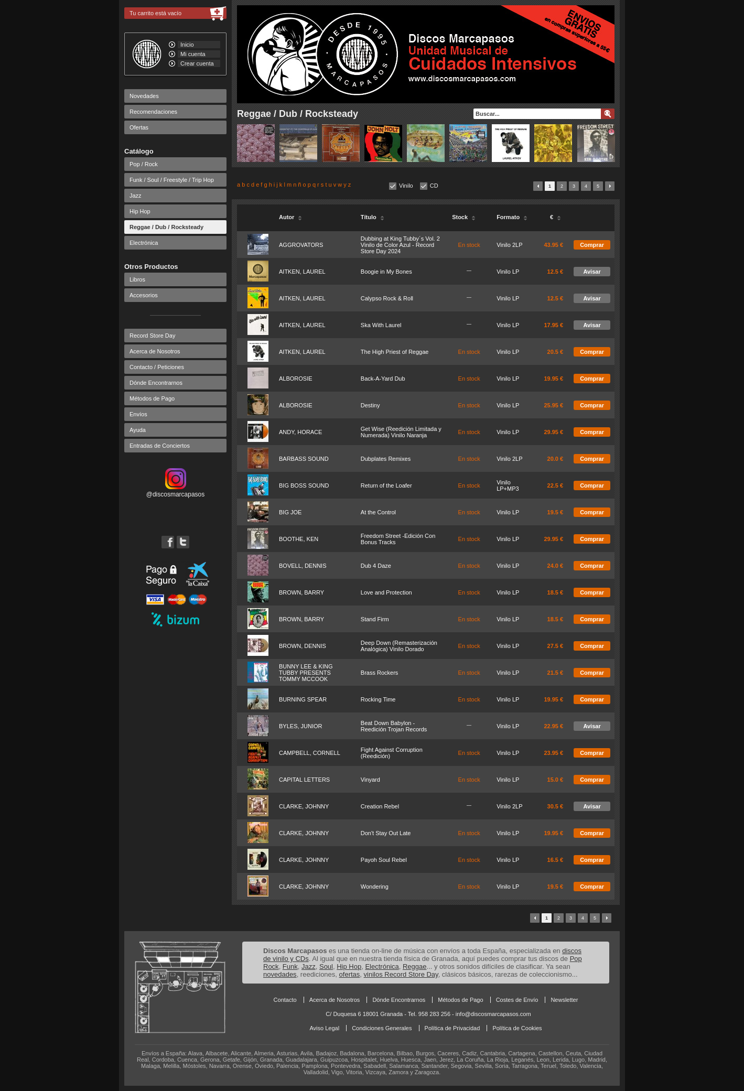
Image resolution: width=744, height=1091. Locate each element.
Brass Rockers (379, 672)
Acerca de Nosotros (155, 351)
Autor (290, 217)
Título (372, 217)
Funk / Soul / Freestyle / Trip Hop (172, 180)
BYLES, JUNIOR (300, 726)
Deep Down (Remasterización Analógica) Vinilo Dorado (399, 646)
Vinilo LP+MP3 (508, 485)
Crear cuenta (197, 63)
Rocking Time (378, 699)
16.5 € (555, 860)
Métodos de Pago (152, 398)
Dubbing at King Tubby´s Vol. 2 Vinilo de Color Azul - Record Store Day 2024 (400, 244)
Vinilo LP (508, 271)
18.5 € (555, 592)
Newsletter (564, 1000)
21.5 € (555, 672)
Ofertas (139, 127)
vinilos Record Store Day (401, 974)
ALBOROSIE (295, 378)
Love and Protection (386, 592)
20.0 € (555, 459)
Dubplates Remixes (386, 459)
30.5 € (555, 806)
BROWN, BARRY (301, 592)
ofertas (349, 974)
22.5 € (555, 485)
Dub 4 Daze (376, 566)
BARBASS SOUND (304, 459)
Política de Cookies (517, 1028)
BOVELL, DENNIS (302, 566)
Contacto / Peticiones (157, 367)
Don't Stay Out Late (386, 833)
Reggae (415, 966)
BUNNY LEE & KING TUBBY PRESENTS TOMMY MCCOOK (306, 672)
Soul (326, 966)
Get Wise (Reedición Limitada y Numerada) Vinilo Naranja (401, 432)
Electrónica (144, 243)
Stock (464, 217)
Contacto (285, 1000)
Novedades (144, 96)
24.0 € (555, 566)
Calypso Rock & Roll (387, 298)
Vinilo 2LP (509, 245)
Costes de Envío (517, 1000)
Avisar (591, 271)
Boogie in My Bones (386, 271)
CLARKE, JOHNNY (304, 806)
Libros (137, 279)
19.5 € (555, 512)
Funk (290, 966)
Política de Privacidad (452, 1028)
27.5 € (555, 646)
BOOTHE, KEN (298, 539)
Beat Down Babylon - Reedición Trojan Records (394, 726)
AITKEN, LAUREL (302, 271)
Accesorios (144, 295)
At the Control (378, 512)
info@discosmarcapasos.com (493, 1014)
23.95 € (553, 753)
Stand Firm (375, 619)
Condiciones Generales (382, 1028)
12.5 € (555, 271)
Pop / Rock (144, 164)
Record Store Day (152, 335)
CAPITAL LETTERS (304, 779)
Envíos (138, 414)
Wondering (375, 886)
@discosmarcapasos (175, 490)
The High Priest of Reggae (395, 352)
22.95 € (553, 726)
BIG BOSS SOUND (304, 485)
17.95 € (553, 325)
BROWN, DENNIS (302, 646)
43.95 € (553, 245)
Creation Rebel (380, 806)
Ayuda (138, 430)
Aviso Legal (324, 1028)
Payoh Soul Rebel (384, 860)
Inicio (187, 44)
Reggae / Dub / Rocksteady (166, 227)
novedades (280, 974)
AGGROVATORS (301, 245)
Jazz (136, 195)
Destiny (370, 405)
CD (434, 185)
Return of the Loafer (386, 485)
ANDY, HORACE (300, 432)
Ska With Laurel (381, 325)
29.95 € (553, 432)
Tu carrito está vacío (155, 13)
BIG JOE (290, 512)
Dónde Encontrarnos (156, 383)
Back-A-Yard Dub (383, 378)
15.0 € (555, 779)
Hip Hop (140, 211)
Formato (512, 217)
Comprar (592, 245)
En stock (469, 245)
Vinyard (370, 779)
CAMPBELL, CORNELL (309, 753)
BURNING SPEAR (303, 699)
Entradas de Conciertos (160, 445)
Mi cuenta (193, 54)
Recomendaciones (153, 112)
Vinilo (406, 185)
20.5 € (555, 352)
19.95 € (553, 378)
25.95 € (553, 405)
